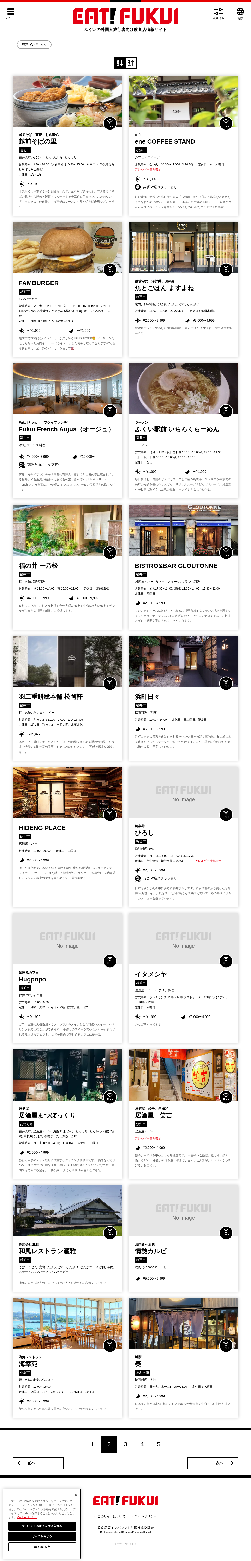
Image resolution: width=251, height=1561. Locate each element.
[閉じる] (75, 1504)
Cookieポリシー (146, 1516)
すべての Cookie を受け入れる (42, 1534)
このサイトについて (111, 1516)
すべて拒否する (42, 1545)
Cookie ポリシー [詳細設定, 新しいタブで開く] (27, 1526)
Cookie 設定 (42, 1555)
